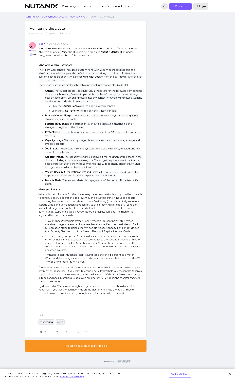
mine (60, 322)
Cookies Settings (180, 374)
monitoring (46, 322)
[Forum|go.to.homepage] (41, 6)
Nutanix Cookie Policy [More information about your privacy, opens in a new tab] (72, 376)
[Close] (229, 374)
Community (32, 16)
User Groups (101, 6)
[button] (180, 6)
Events (86, 6)
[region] (117, 374)
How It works (77, 16)
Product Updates (122, 6)
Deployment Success (54, 16)
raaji (40, 43)
